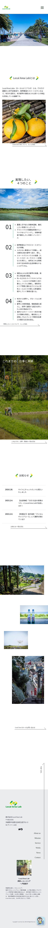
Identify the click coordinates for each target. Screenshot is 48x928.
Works (38, 848)
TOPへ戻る (41, 769)
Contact (38, 857)
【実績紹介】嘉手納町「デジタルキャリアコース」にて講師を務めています (30, 516)
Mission (37, 838)
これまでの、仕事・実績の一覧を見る (23, 441)
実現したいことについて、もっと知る (15, 324)
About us (37, 833)
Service (38, 843)
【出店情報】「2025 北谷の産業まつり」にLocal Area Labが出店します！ (30, 503)
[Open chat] (40, 920)
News (38, 853)
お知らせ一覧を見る (17, 526)
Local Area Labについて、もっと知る (23, 144)
